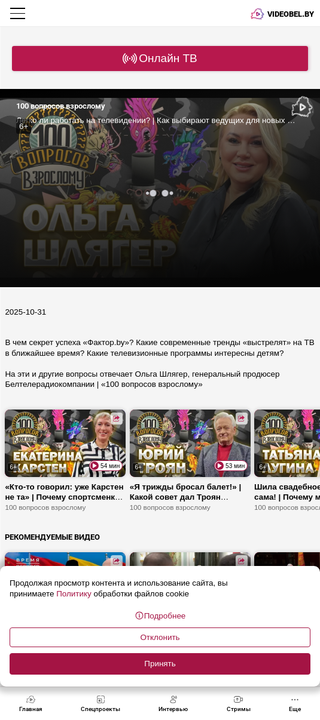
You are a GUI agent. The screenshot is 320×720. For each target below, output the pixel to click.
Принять (160, 663)
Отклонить (159, 637)
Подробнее (160, 615)
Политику (73, 593)
